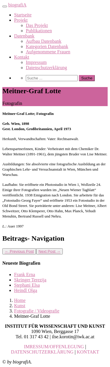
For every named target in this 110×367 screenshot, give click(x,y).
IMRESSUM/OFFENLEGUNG (54, 346)
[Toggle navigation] (4, 6)
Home (20, 300)
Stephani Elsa (27, 285)
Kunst (19, 305)
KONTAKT (88, 351)
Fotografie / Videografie (36, 310)
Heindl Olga (25, 290)
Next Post (49, 251)
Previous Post (19, 251)
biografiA (17, 4)
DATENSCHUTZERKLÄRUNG (42, 351)
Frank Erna (24, 274)
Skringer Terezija (30, 279)
